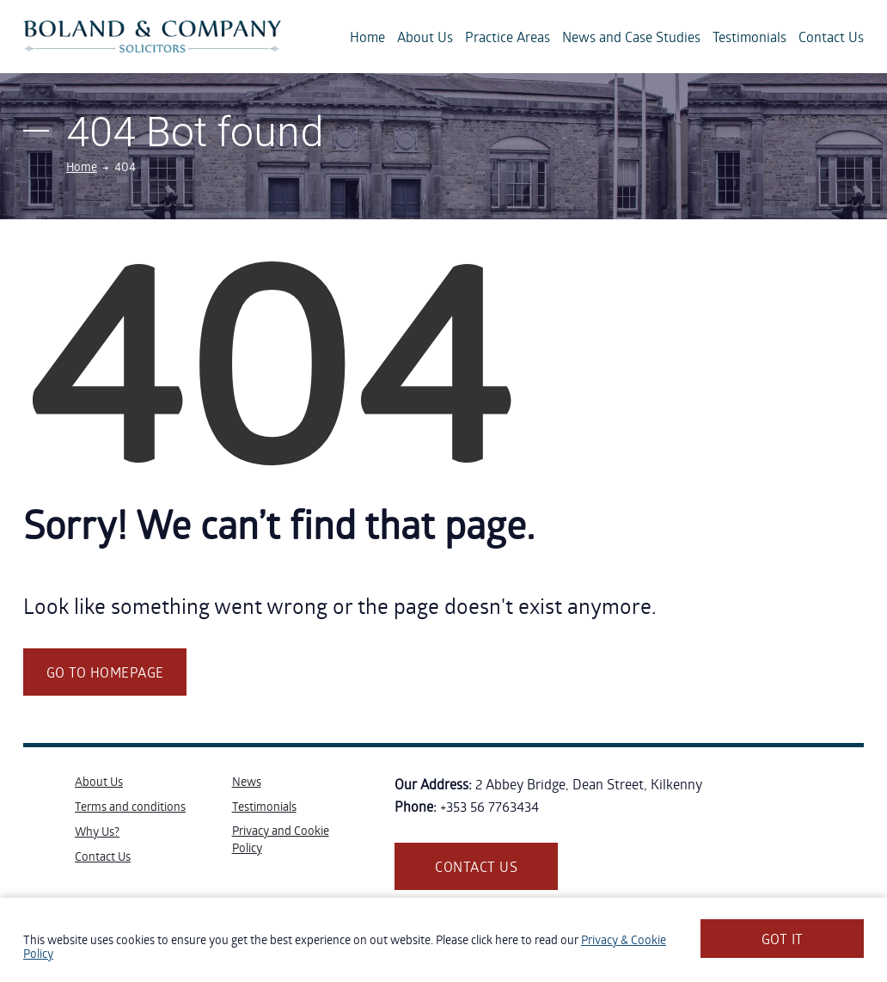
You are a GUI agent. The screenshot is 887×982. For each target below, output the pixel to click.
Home (367, 37)
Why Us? (97, 831)
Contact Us (831, 37)
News (246, 781)
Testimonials (749, 37)
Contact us (476, 866)
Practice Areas (507, 37)
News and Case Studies (631, 37)
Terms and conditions (130, 806)
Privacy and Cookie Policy (280, 839)
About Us (425, 37)
